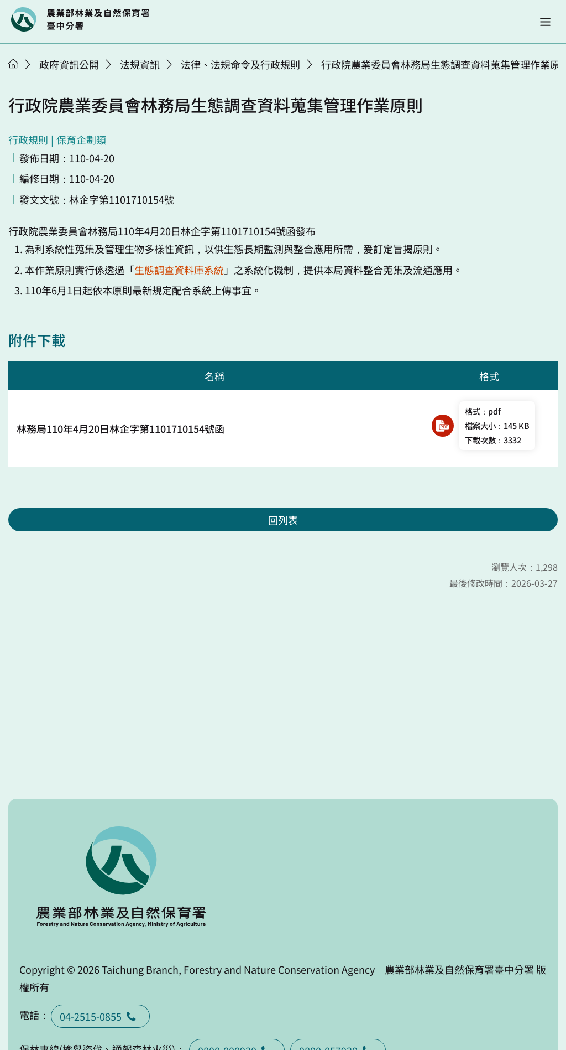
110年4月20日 (149, 231)
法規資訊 (140, 64)
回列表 (283, 520)
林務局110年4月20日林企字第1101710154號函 (120, 428)
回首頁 (80, 19)
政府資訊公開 (69, 64)
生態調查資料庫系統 (179, 269)
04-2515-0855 (100, 1016)
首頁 (13, 64)
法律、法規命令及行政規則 (240, 64)
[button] (545, 22)
